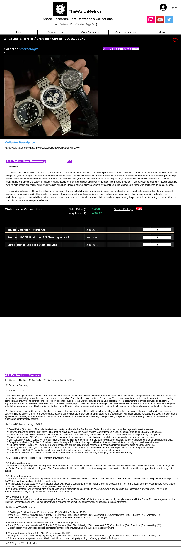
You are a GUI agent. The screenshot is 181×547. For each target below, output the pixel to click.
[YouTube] (160, 19)
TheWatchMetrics (85, 11)
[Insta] (151, 19)
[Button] (157, 230)
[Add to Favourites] (174, 40)
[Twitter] (169, 19)
